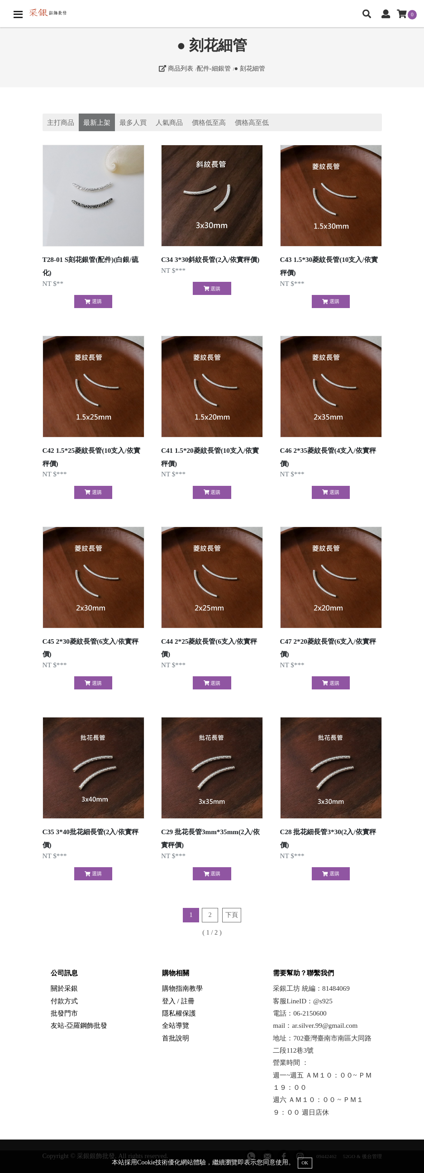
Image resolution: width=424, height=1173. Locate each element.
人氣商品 (169, 122)
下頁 (231, 914)
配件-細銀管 (214, 68)
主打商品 (60, 122)
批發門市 (64, 1013)
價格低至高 (209, 122)
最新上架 (96, 122)
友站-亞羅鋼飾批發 (79, 1025)
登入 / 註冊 (178, 1001)
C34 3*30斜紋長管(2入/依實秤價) (210, 259)
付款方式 (64, 1001)
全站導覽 (175, 1025)
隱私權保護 (179, 1013)
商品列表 (176, 68)
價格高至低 (252, 122)
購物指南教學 (182, 988)
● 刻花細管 (249, 68)
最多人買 (133, 122)
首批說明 (175, 1038)
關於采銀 (64, 988)
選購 (93, 301)
